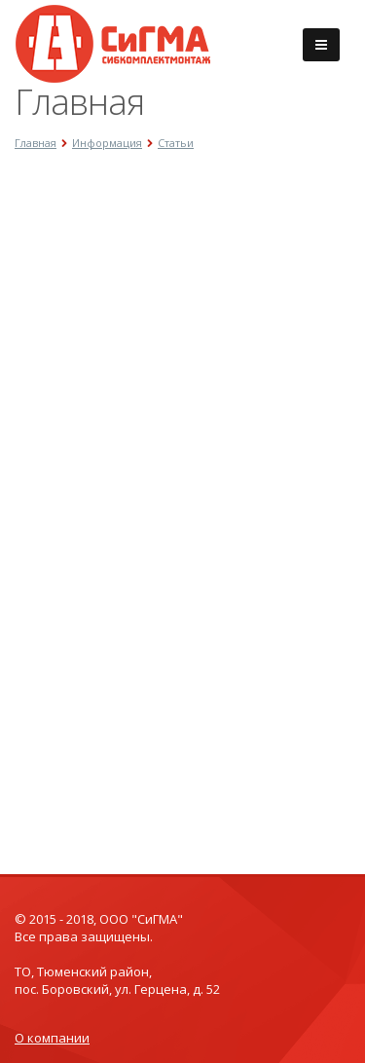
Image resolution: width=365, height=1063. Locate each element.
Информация (107, 142)
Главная (35, 142)
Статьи (176, 142)
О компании (52, 1037)
